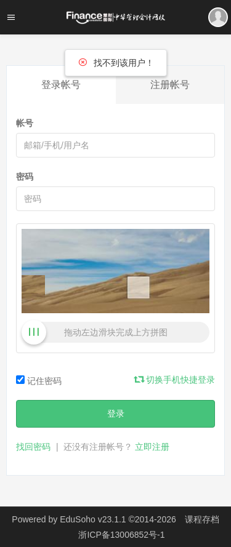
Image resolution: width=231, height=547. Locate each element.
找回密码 (33, 447)
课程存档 (202, 519)
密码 (24, 177)
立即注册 (152, 447)
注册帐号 (170, 84)
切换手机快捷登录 (175, 380)
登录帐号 (61, 84)
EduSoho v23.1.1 (93, 519)
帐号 (24, 123)
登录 (115, 413)
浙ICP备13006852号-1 (121, 535)
